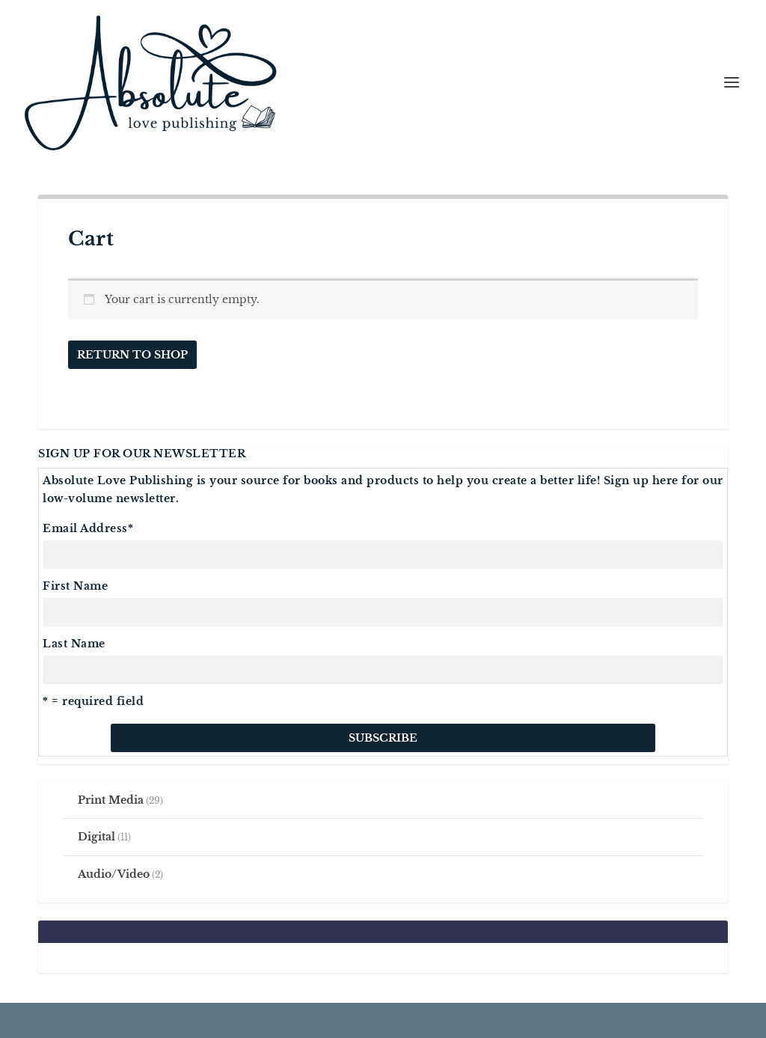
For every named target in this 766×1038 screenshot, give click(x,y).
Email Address (88, 528)
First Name (75, 586)
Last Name (74, 643)
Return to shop (132, 354)
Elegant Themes (148, 1020)
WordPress (293, 1020)
